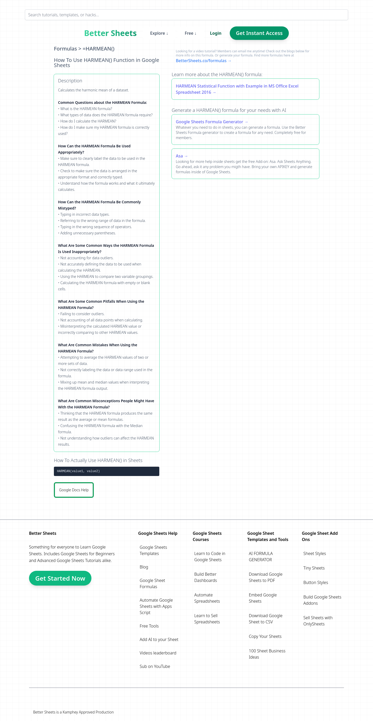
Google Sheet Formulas (152, 583)
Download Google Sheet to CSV (266, 619)
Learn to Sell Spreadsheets (207, 619)
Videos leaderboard (158, 653)
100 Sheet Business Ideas (267, 654)
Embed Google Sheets (263, 598)
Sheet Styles (314, 553)
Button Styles (315, 582)
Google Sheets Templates (153, 550)
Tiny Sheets (314, 568)
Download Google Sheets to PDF (266, 577)
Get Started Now (60, 578)
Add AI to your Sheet (159, 639)
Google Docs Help (74, 489)
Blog (144, 567)
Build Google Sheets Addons (322, 600)
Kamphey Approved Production (88, 712)
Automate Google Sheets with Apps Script (156, 606)
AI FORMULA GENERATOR (261, 557)
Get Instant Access (259, 33)
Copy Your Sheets (265, 636)
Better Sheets (110, 33)
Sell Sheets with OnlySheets (318, 621)
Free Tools (149, 626)
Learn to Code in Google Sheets (209, 557)
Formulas (65, 48)
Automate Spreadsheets (207, 598)
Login (215, 33)
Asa (179, 156)
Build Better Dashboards (205, 577)
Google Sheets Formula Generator (209, 122)
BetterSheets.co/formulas (201, 60)
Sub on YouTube (155, 666)
